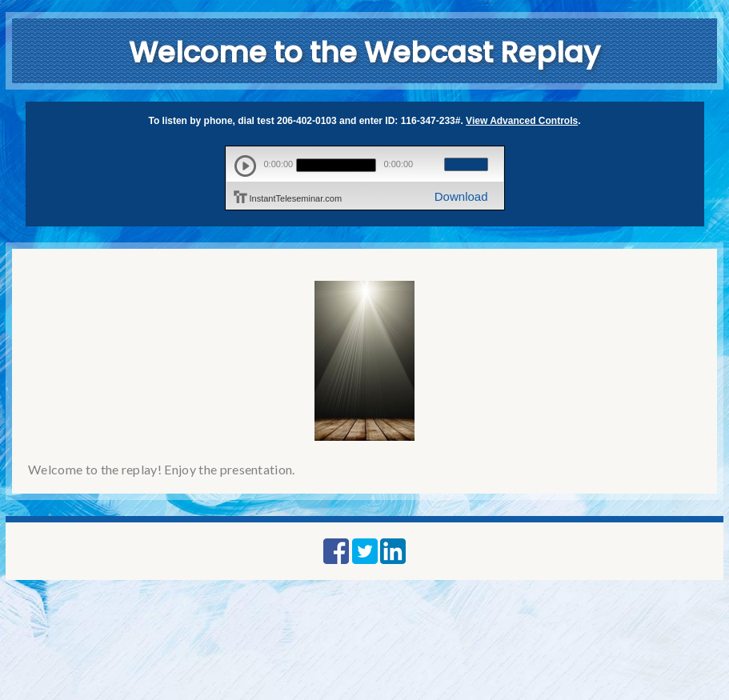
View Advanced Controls (522, 120)
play (245, 166)
